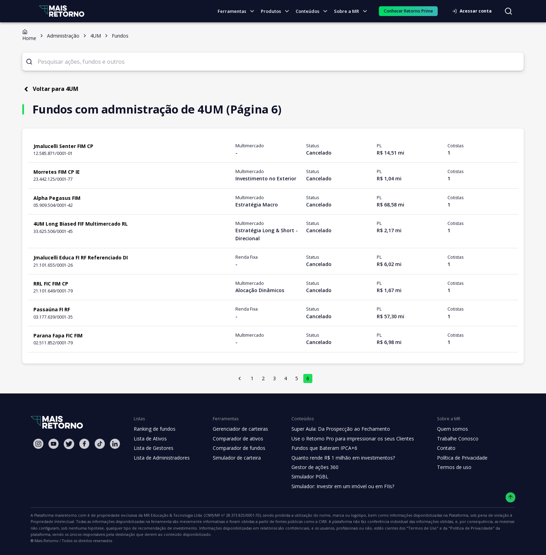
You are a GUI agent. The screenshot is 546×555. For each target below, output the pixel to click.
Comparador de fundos (235, 448)
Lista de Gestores (153, 448)
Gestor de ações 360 (309, 467)
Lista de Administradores (160, 458)
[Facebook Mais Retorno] (84, 444)
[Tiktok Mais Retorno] (99, 444)
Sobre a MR (352, 11)
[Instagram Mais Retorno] (38, 444)
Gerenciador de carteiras (237, 429)
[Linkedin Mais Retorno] (115, 444)
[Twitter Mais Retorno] (69, 444)
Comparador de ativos (234, 438)
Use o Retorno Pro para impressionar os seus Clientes (346, 438)
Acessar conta (474, 11)
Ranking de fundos (154, 429)
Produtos (277, 11)
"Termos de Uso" (286, 528)
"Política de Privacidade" (330, 528)
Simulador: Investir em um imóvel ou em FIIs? (336, 486)
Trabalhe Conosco (448, 438)
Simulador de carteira (233, 458)
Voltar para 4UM (48, 89)
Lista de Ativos (149, 438)
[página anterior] (240, 378)
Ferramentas (239, 11)
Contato (436, 448)
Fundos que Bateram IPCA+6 (319, 448)
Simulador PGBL (305, 476)
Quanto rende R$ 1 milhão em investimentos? (336, 458)
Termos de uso (444, 467)
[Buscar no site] (508, 11)
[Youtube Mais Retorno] (53, 444)
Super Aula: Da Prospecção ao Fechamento (334, 429)
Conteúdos (313, 11)
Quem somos (442, 429)
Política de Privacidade (452, 458)
